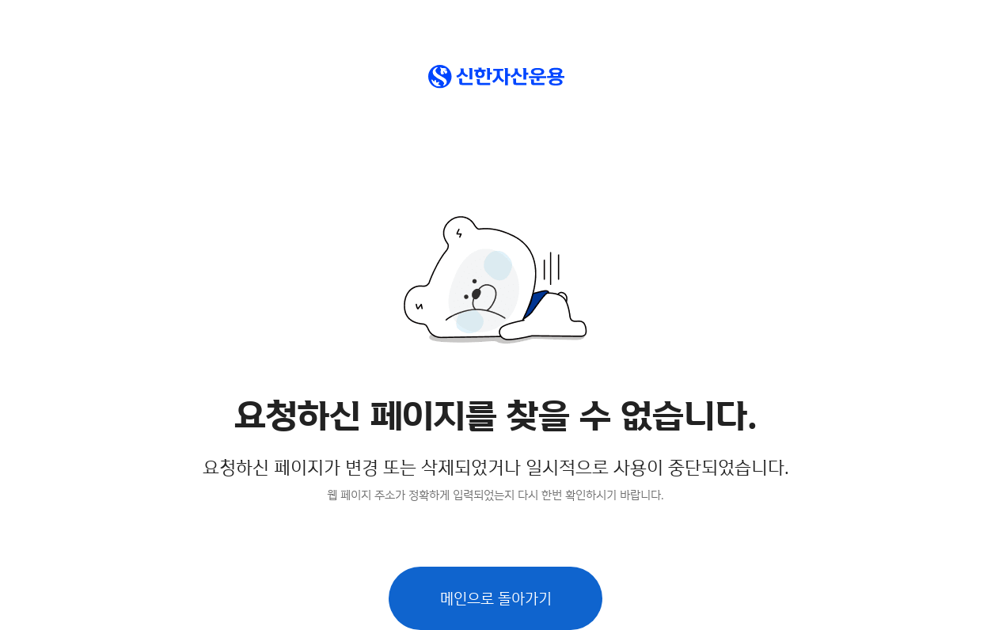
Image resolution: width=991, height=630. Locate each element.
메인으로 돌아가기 (496, 598)
